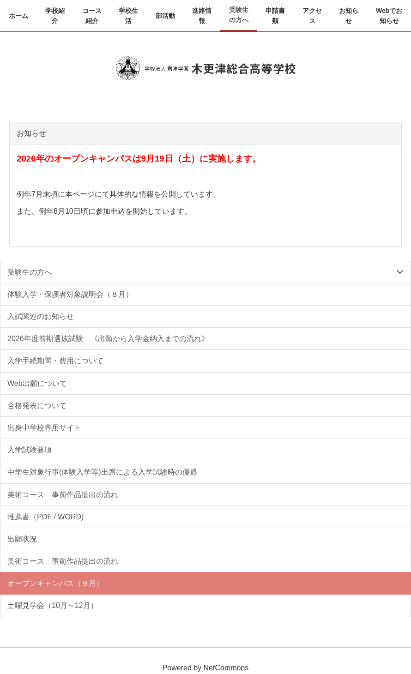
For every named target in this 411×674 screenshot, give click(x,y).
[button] (55, 16)
